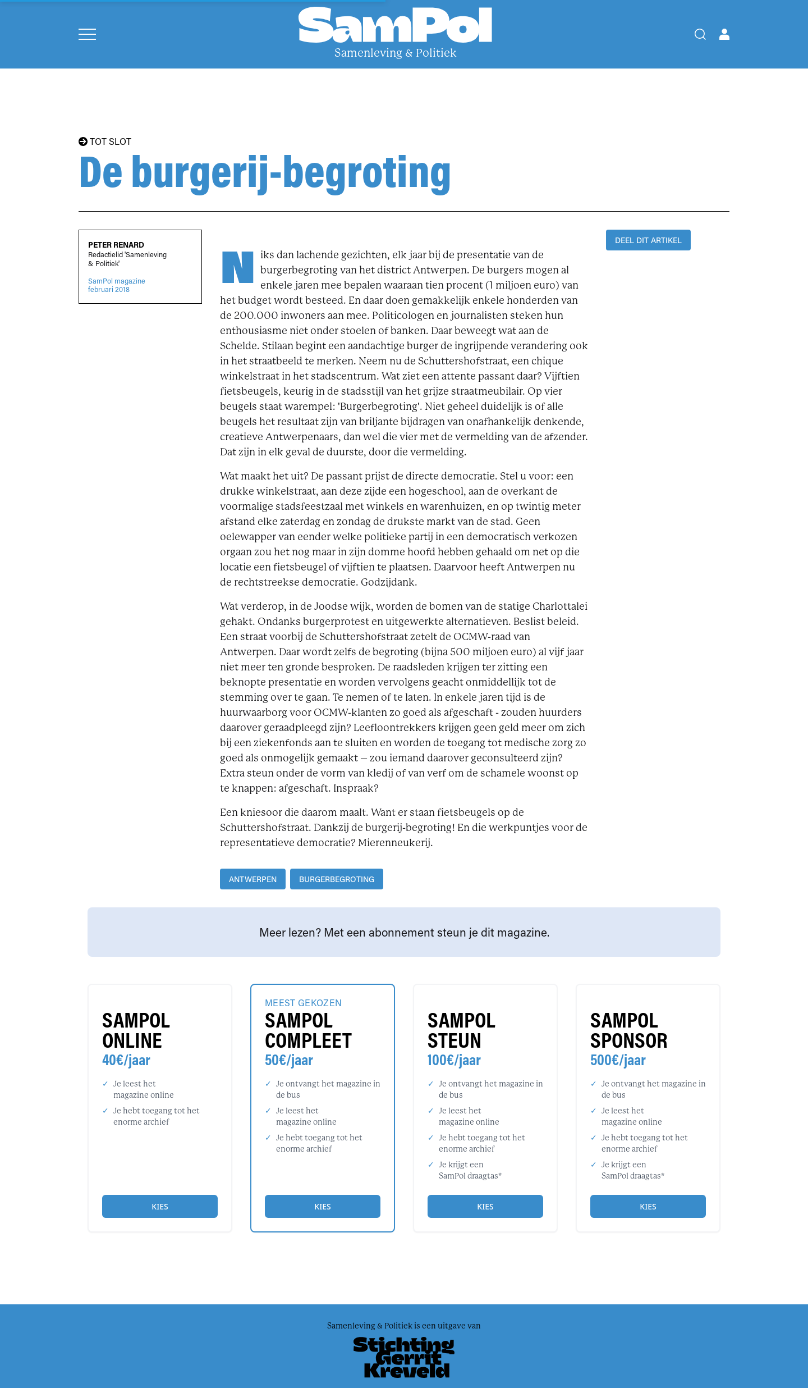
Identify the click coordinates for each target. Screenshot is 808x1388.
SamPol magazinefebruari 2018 (116, 285)
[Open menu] (87, 34)
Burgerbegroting (336, 879)
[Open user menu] (724, 34)
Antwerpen (253, 879)
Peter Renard (116, 245)
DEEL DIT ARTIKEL (648, 240)
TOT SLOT (105, 141)
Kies (160, 1206)
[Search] (700, 34)
